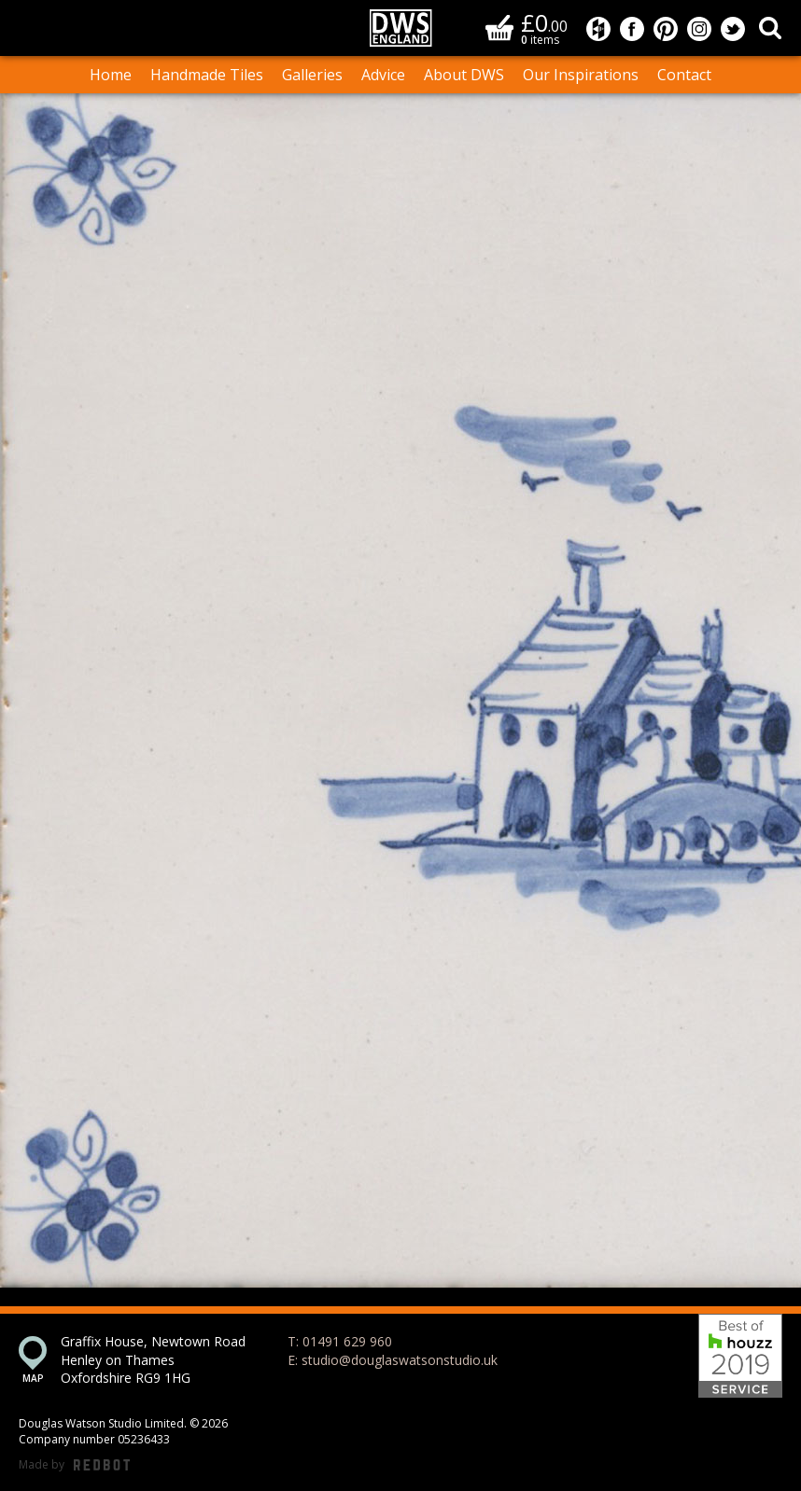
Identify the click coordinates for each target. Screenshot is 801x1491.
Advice (383, 74)
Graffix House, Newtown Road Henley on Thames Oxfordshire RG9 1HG (153, 1359)
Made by (74, 1465)
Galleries (312, 74)
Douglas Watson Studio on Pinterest (665, 29)
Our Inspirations (581, 74)
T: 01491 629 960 (340, 1341)
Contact (684, 74)
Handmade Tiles (206, 74)
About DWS (464, 74)
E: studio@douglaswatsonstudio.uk (393, 1360)
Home (111, 74)
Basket (499, 27)
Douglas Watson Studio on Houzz (598, 29)
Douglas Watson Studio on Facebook (632, 29)
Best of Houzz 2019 (740, 1356)
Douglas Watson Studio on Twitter (733, 29)
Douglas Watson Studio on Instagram (699, 29)
